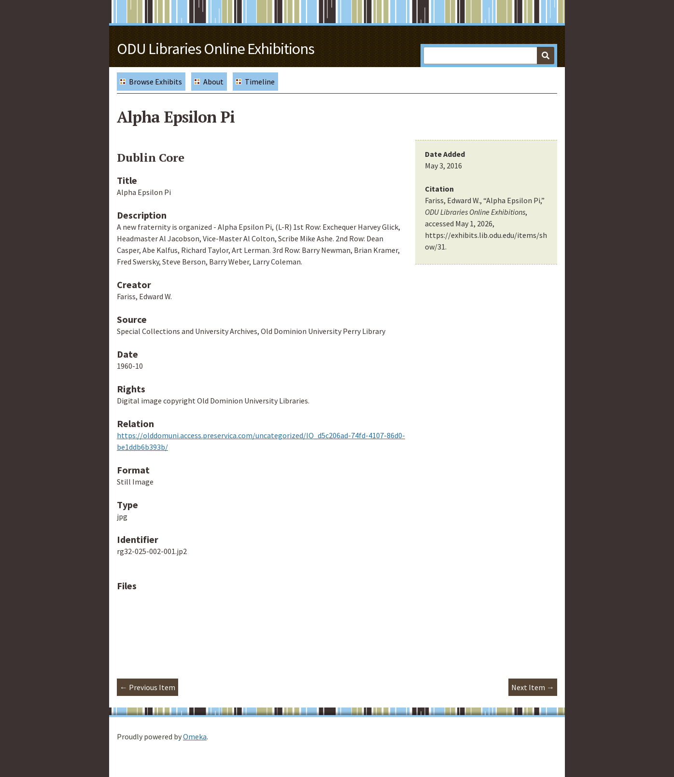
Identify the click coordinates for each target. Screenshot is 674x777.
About (213, 81)
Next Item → (532, 687)
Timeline (260, 81)
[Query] (488, 55)
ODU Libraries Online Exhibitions (215, 48)
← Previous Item (147, 687)
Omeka (195, 736)
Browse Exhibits (155, 81)
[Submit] (545, 55)
